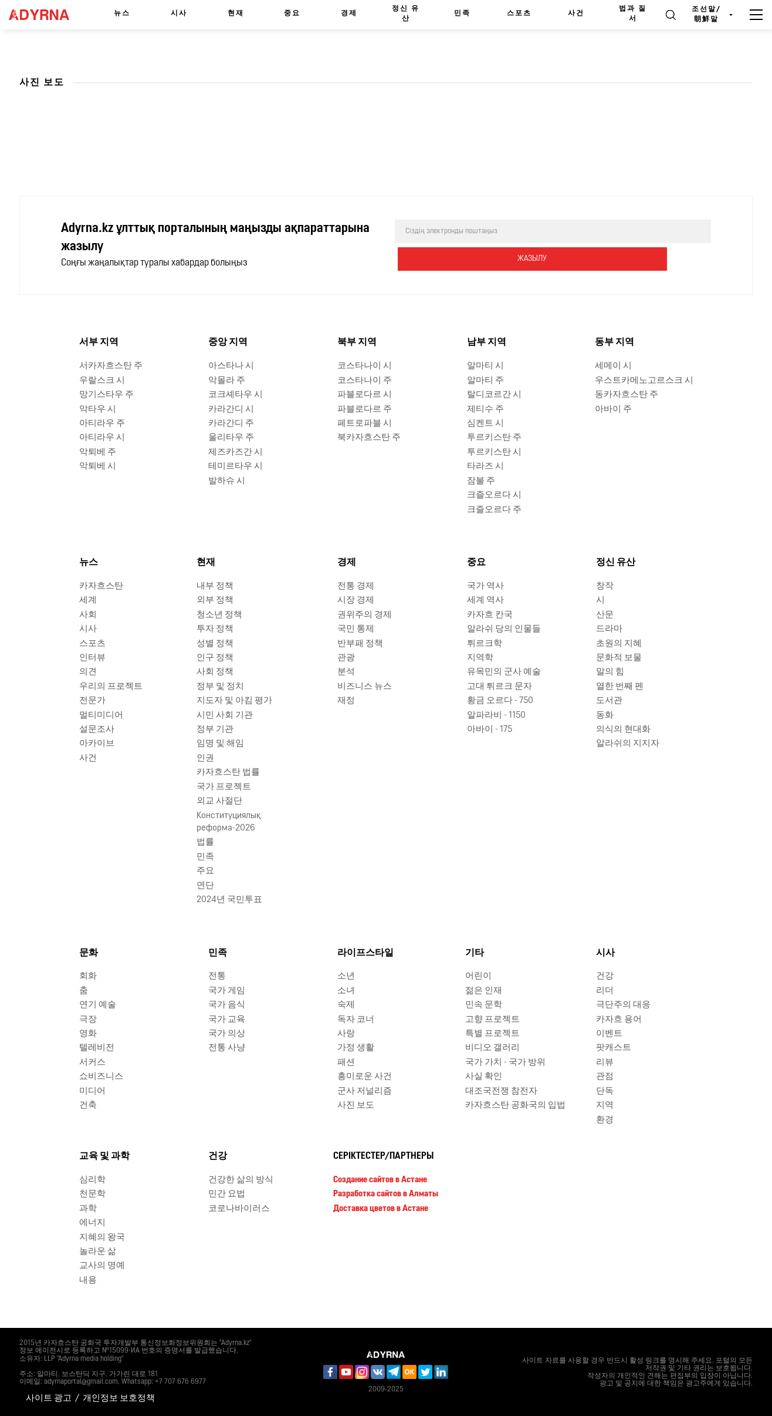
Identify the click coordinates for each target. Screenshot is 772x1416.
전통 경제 (355, 585)
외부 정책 (215, 599)
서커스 (92, 1061)
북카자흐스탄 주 (369, 436)
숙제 (346, 1004)
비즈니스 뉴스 (364, 685)
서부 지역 (98, 342)
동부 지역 (614, 342)
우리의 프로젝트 (111, 685)
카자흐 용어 (619, 1018)
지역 (605, 1104)
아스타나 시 (231, 365)
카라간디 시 (231, 408)
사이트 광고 (49, 1397)
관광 (346, 656)
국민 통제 (355, 628)
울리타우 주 (231, 436)
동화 (605, 714)
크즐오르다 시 (494, 494)
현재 (236, 13)
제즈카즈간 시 (235, 451)
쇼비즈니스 (101, 1075)
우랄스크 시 (102, 379)
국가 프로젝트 (224, 786)
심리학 (92, 1179)
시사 (179, 13)
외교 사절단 (219, 800)
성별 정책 (215, 642)
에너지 (92, 1221)
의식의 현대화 (623, 728)
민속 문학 (483, 1004)
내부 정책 (215, 585)
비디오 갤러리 (492, 1047)
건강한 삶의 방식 (240, 1179)
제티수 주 (485, 408)
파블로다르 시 (364, 393)
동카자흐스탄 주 (626, 393)
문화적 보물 (619, 656)
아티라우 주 (102, 422)
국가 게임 (226, 990)
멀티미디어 (101, 714)
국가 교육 (226, 1018)
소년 (346, 975)
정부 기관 (215, 728)
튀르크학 (484, 642)
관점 (605, 1075)
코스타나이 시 (364, 365)
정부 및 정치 (220, 685)
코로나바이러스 (239, 1207)
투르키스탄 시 (494, 451)
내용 (88, 1279)
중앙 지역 (228, 342)
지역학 (480, 656)
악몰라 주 (226, 379)
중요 (292, 13)
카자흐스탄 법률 (228, 771)
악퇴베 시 (97, 465)
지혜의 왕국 (102, 1236)
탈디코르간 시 (494, 393)
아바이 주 (613, 408)
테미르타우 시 (235, 465)
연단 (205, 884)
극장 (88, 1018)
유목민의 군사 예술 (504, 671)
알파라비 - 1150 (496, 714)
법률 (205, 841)
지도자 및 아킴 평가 (234, 699)
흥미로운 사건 (364, 1075)
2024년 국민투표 (229, 898)
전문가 (92, 699)
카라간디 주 (231, 422)
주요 (205, 870)
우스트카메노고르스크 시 (644, 379)
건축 (88, 1104)
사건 (576, 13)
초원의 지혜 (619, 642)
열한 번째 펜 (620, 685)
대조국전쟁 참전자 (501, 1090)
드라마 (609, 628)
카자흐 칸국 (490, 614)
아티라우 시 (102, 436)
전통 (217, 975)
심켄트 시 (485, 422)
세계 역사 (485, 599)
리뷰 (605, 1061)
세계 (88, 599)
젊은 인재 (483, 990)
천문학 (92, 1193)
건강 (605, 975)
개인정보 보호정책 (119, 1397)
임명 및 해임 (220, 743)
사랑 (346, 1032)
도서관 (609, 699)
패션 (346, 1061)
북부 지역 (357, 342)
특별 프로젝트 (492, 1032)
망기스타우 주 (106, 393)
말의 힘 (610, 671)
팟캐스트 (613, 1047)
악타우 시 (97, 408)
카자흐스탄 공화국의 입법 (515, 1104)
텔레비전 (96, 1047)
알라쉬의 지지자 (627, 743)
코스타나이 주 (364, 379)
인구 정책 (215, 656)
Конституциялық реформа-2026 (228, 821)
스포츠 (519, 13)
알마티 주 (485, 379)
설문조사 (96, 728)
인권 (205, 757)
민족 (462, 13)
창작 (605, 585)
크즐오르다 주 (494, 508)
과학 (88, 1207)
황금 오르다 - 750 (500, 699)
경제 (349, 13)
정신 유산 (405, 13)
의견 (88, 671)
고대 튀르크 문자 (499, 685)
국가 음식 (226, 1004)
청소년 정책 (219, 614)
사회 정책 (215, 671)
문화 (88, 952)
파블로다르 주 (364, 408)
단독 (605, 1090)
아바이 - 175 (489, 728)
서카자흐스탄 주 (111, 365)
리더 (605, 990)
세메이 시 (613, 365)
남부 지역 (486, 342)
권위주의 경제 (364, 614)
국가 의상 (226, 1032)
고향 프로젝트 (492, 1018)
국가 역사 (485, 585)
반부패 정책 (360, 642)
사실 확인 (483, 1075)
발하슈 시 (226, 480)
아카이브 (96, 743)
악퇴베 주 (97, 451)
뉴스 (122, 13)
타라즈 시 (485, 465)
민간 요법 (226, 1193)
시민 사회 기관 (225, 714)
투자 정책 (215, 628)
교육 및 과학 (104, 1155)
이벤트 (609, 1032)
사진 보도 (355, 1104)
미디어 (92, 1090)
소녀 (346, 990)
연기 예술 (97, 1004)
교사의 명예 (102, 1264)
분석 (346, 671)
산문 (605, 614)
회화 (88, 975)
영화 (88, 1032)
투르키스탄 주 (494, 436)
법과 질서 (632, 13)
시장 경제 (355, 599)
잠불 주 (481, 480)
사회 (88, 614)
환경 (605, 1119)
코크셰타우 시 (235, 393)
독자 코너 (355, 1018)
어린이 (478, 975)
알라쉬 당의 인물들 (504, 628)
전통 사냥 (226, 1047)
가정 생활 (355, 1047)
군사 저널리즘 (364, 1090)
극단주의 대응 (623, 1004)
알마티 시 (485, 365)
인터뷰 (92, 656)
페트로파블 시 (364, 422)
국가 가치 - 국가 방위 (505, 1061)
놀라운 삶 (97, 1250)
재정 (346, 699)
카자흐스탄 (101, 585)
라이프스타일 (365, 952)
